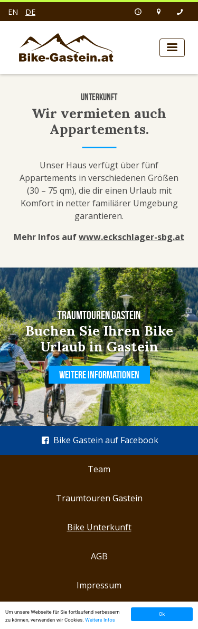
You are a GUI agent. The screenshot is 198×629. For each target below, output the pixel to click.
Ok (162, 614)
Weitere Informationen (99, 374)
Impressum (99, 585)
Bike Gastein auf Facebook (99, 440)
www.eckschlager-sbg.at (131, 237)
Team (99, 469)
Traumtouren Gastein (99, 498)
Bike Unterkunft (99, 527)
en (13, 12)
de (30, 12)
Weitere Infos (100, 620)
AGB (99, 556)
